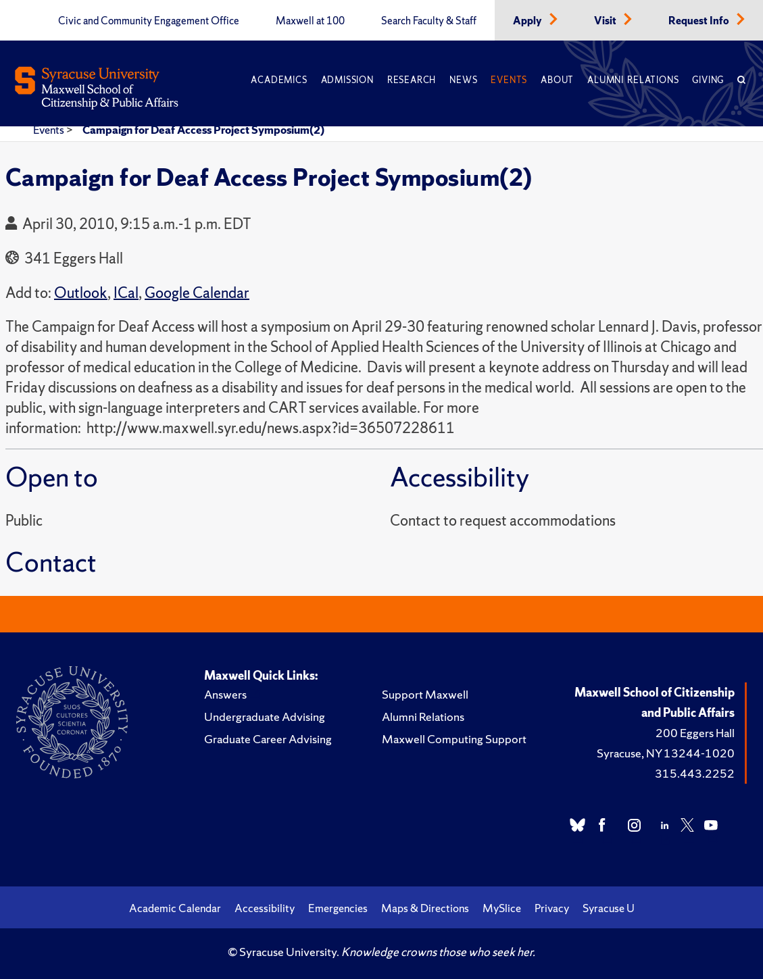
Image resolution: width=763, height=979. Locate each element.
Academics (279, 80)
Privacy (552, 908)
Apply (528, 21)
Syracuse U (609, 908)
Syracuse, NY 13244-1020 (666, 753)
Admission (347, 80)
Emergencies (338, 908)
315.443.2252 (695, 773)
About (557, 80)
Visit (606, 21)
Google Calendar (197, 293)
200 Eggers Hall (695, 732)
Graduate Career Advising (268, 739)
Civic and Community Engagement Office (148, 21)
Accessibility (265, 908)
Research (411, 80)
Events (509, 80)
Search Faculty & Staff (428, 21)
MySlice (502, 908)
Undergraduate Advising (264, 716)
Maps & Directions (425, 908)
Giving (708, 80)
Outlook (80, 293)
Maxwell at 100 (310, 21)
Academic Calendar (175, 908)
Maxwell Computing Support (454, 739)
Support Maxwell (425, 694)
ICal (126, 293)
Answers (225, 694)
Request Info (699, 21)
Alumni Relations (633, 80)
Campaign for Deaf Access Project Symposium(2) (203, 129)
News (463, 80)
